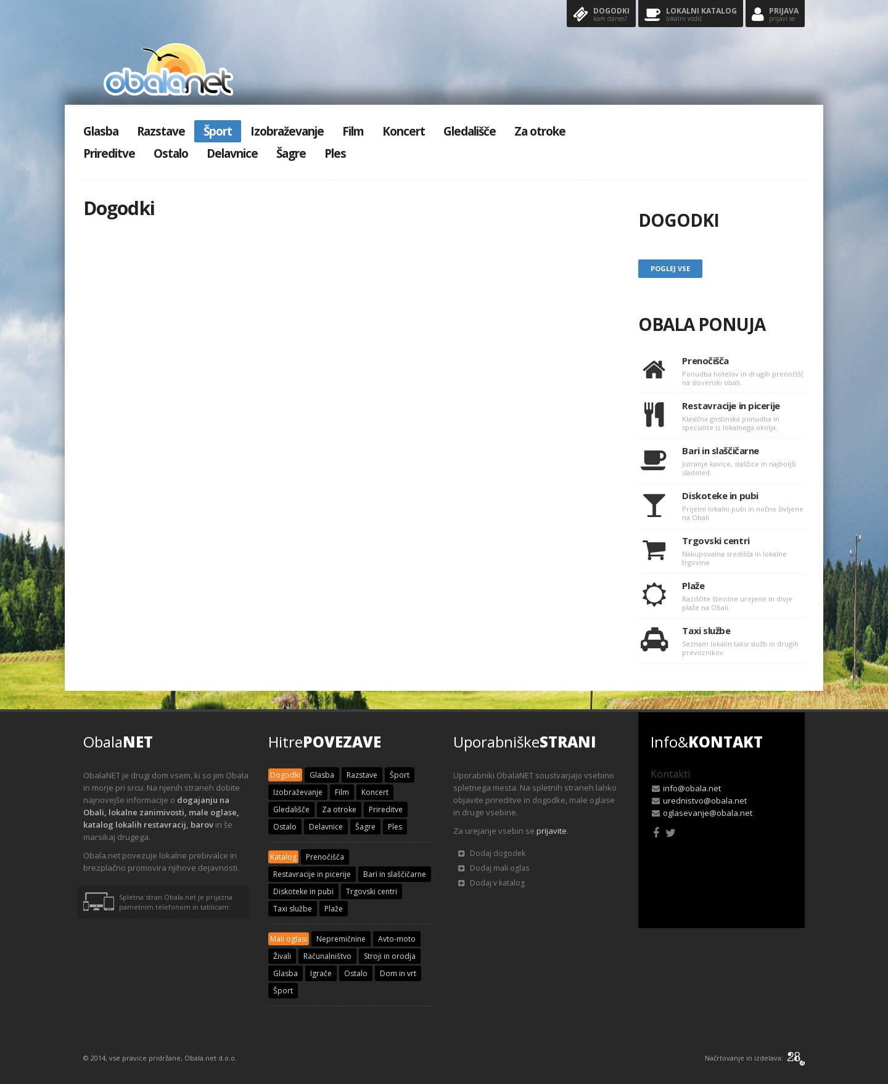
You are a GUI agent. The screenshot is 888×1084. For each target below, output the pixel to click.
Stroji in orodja (390, 956)
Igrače (321, 973)
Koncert (403, 131)
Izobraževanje (287, 131)
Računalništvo (327, 956)
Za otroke (539, 131)
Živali (282, 956)
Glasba (100, 131)
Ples (335, 153)
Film (353, 131)
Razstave (161, 131)
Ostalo (171, 153)
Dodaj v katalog (491, 883)
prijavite (551, 830)
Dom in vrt (398, 973)
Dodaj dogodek (491, 853)
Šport (218, 131)
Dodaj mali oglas (493, 868)
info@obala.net (692, 788)
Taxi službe (292, 908)
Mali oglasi (288, 939)
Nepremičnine (341, 939)
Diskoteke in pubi (303, 891)
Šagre (291, 153)
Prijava (775, 15)
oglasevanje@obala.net (707, 812)
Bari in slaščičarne (394, 874)
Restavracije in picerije (312, 874)
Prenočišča (325, 857)
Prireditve (109, 153)
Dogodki (601, 15)
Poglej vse (670, 268)
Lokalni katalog (690, 15)
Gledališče (469, 131)
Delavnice (232, 153)
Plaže (333, 908)
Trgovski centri (371, 891)
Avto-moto (397, 939)
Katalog (283, 857)
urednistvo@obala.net (705, 800)
